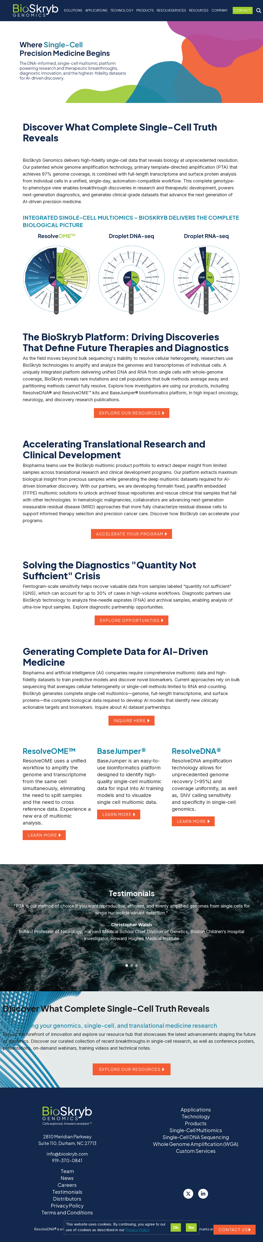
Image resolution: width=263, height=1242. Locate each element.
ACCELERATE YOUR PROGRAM (131, 533)
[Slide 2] (131, 965)
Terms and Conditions (67, 1212)
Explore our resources (131, 1069)
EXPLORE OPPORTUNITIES (131, 620)
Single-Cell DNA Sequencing (195, 1137)
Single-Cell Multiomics (195, 1130)
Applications (96, 10)
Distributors (67, 1198)
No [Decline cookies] (191, 1227)
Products (196, 1123)
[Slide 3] (136, 965)
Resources (199, 10)
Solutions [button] (73, 10)
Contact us (234, 1229)
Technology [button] (121, 10)
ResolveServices (171, 10)
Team (67, 1171)
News (67, 1178)
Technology (196, 1116)
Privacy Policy (137, 1229)
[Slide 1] (126, 965)
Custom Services (196, 1151)
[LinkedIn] (203, 1193)
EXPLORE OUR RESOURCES (131, 412)
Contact (242, 10)
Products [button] (145, 10)
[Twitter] (188, 1193)
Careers (67, 1185)
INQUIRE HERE (131, 720)
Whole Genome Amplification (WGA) (195, 1144)
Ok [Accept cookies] (176, 1227)
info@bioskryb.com (67, 1154)
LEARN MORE (44, 835)
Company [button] (219, 10)
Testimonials (67, 1192)
